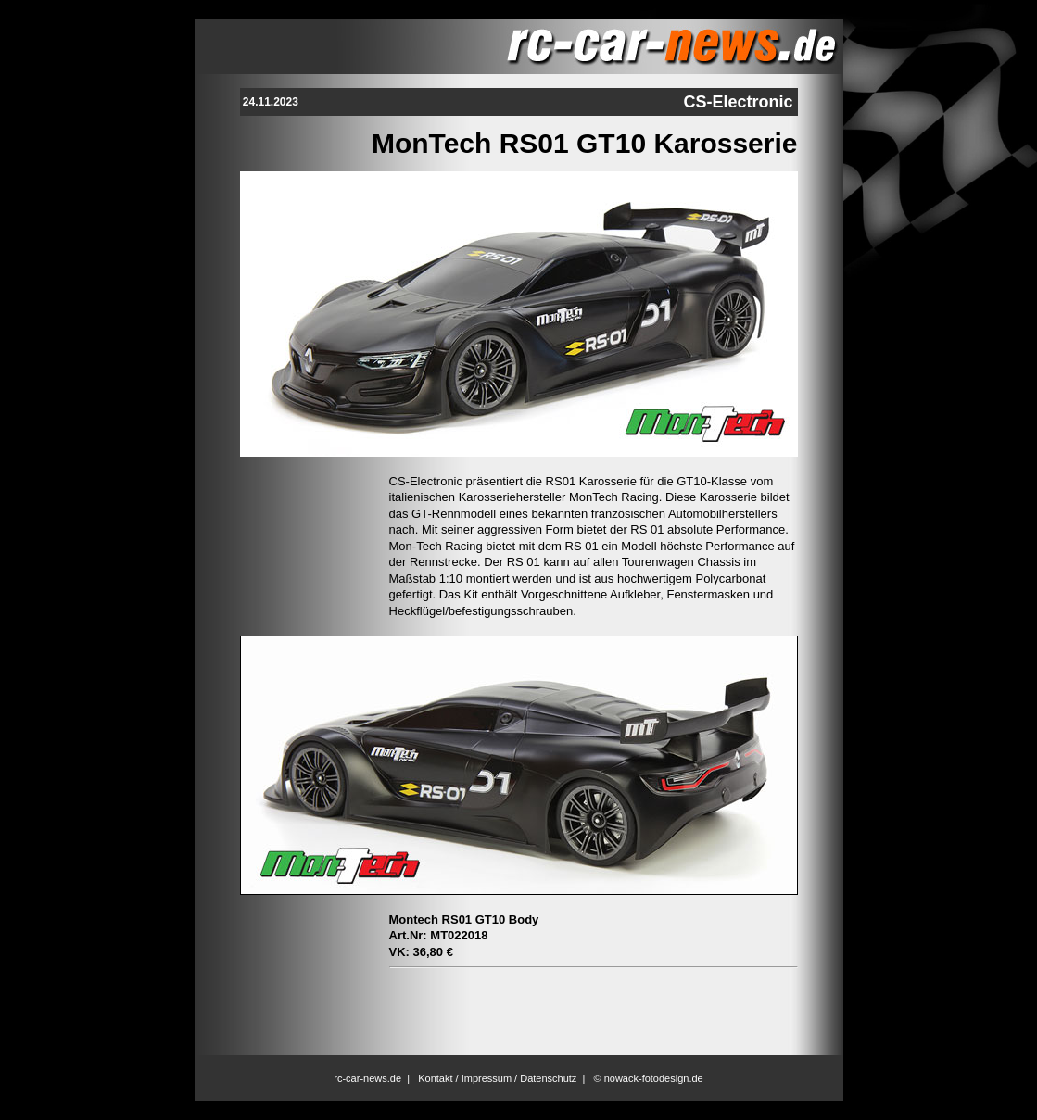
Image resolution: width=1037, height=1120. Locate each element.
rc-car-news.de (367, 1078)
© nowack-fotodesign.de (648, 1078)
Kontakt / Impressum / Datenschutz (497, 1078)
